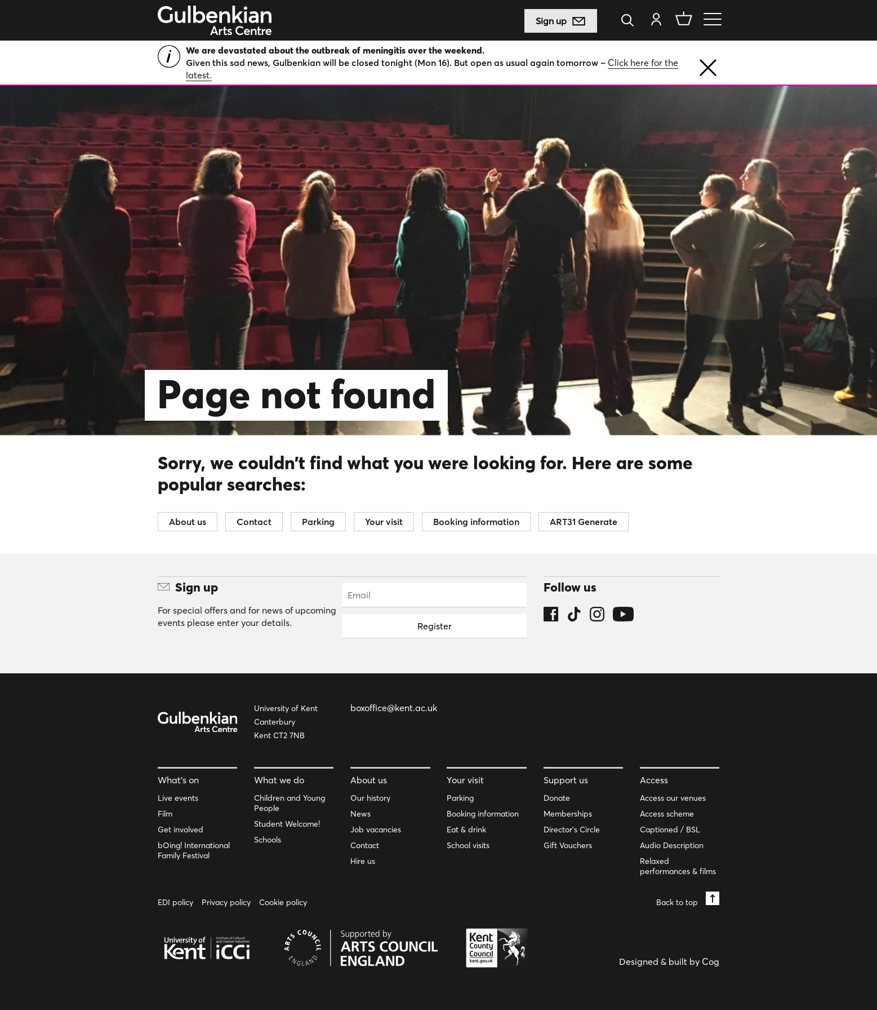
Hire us (362, 861)
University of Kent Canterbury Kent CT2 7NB (286, 721)
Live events (178, 798)
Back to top (687, 899)
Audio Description (672, 845)
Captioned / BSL (670, 829)
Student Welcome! (287, 824)
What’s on (178, 780)
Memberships (568, 814)
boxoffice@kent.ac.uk (393, 707)
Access (654, 780)
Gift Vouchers (568, 845)
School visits (468, 845)
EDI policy (175, 902)
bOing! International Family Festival (194, 850)
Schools (267, 840)
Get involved (180, 829)
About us (187, 521)
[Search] (630, 21)
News (360, 814)
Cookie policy (283, 902)
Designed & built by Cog (669, 961)
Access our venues (673, 798)
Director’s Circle (572, 829)
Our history (370, 798)
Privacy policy (226, 902)
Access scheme (667, 814)
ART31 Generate (583, 521)
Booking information (476, 521)
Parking (318, 521)
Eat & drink (466, 829)
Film (165, 814)
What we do (279, 780)
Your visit (384, 521)
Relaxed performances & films (678, 866)
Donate (557, 798)
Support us (566, 780)
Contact (254, 521)
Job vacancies (375, 829)
